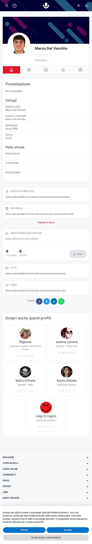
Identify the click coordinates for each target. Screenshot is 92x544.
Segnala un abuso (46, 222)
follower (10, 253)
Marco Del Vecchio (51, 48)
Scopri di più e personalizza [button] (46, 537)
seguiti (21, 253)
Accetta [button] (68, 530)
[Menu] (79, 6)
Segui (79, 253)
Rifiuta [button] (24, 530)
